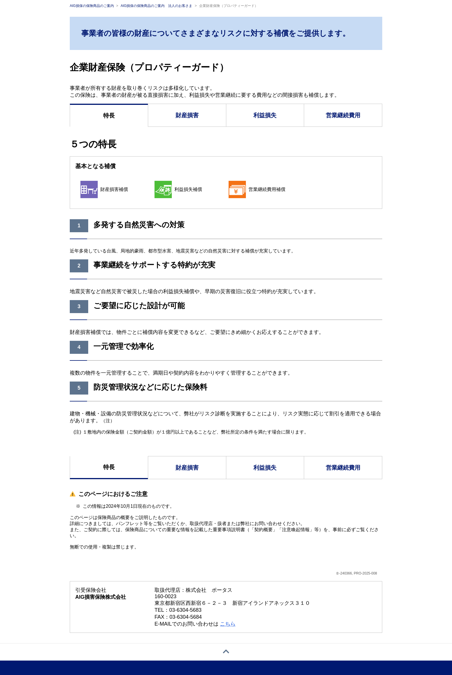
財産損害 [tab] (187, 115)
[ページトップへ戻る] (226, 652)
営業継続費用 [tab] (343, 115)
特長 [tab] (109, 115)
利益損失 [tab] (264, 115)
